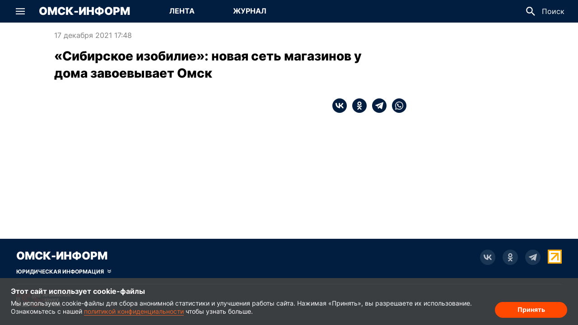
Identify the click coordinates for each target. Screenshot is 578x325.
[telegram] (377, 105)
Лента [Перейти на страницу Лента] (182, 10)
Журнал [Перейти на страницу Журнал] (249, 10)
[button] (20, 11)
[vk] (339, 105)
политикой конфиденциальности (134, 311)
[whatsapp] (396, 105)
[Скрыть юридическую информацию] (63, 272)
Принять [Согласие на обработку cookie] (531, 309)
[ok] (357, 105)
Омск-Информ (84, 11)
